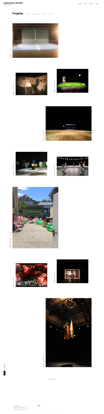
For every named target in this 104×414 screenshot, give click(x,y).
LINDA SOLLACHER (13, 3)
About (85, 3)
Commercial (44, 14)
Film (33, 14)
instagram (4, 366)
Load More (52, 379)
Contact (91, 3)
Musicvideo (51, 14)
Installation (37, 14)
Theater (28, 14)
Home (80, 3)
